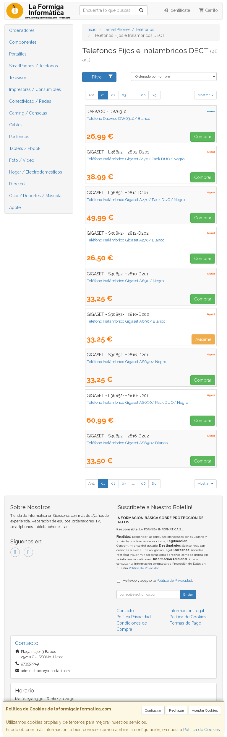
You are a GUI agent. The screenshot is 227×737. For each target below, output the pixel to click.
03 (124, 95)
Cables (15, 124)
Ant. (91, 95)
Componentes (23, 42)
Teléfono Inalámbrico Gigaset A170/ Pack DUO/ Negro (135, 158)
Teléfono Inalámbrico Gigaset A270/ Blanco (125, 240)
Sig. (155, 95)
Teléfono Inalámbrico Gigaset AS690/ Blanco (127, 442)
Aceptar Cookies (205, 710)
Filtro (102, 76)
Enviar (188, 594)
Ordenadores (22, 30)
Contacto (125, 610)
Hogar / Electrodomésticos (35, 172)
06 (143, 95)
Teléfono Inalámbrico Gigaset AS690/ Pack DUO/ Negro (137, 402)
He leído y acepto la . (158, 580)
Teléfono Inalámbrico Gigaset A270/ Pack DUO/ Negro (136, 199)
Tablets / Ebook (24, 148)
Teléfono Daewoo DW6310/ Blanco (118, 118)
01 (103, 95)
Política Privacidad (133, 617)
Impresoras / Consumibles (35, 89)
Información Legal (187, 610)
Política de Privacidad (144, 568)
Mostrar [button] (205, 95)
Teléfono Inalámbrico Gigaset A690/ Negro (125, 280)
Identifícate (176, 10)
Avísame (203, 339)
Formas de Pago (185, 623)
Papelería (18, 184)
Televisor (17, 77)
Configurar (153, 710)
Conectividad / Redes (30, 101)
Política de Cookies (201, 729)
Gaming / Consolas (28, 113)
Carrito (208, 10)
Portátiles (18, 54)
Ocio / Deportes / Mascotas (36, 195)
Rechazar (176, 710)
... (133, 95)
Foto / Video (21, 160)
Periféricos (19, 136)
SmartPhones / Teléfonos (33, 65)
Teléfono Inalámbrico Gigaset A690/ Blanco (126, 321)
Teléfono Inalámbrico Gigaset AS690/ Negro (126, 361)
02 (113, 95)
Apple (15, 207)
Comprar (202, 136)
